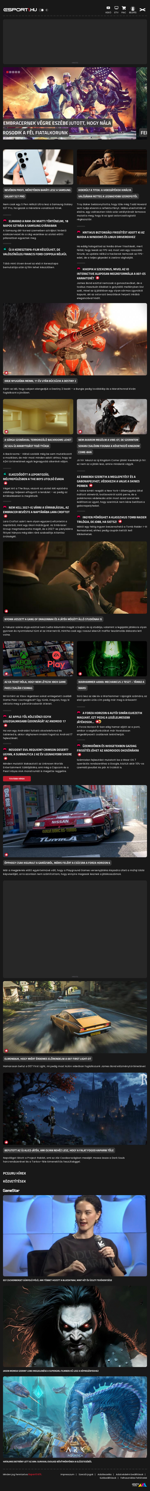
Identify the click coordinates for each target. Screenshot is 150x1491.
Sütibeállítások (108, 1477)
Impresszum (67, 1474)
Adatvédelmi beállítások (129, 1474)
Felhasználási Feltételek (134, 1477)
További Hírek (17, 779)
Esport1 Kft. (35, 1474)
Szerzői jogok (86, 1474)
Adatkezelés (105, 1474)
